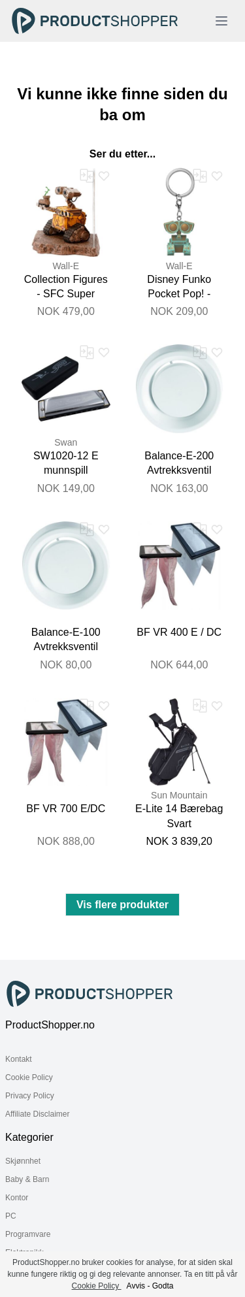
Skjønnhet (23, 1161)
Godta (163, 1285)
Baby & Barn (27, 1179)
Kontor (16, 1197)
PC (10, 1216)
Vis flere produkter (122, 904)
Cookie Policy (29, 1077)
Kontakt (18, 1059)
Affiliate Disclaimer (37, 1114)
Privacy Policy (29, 1095)
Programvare (27, 1234)
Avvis (136, 1285)
